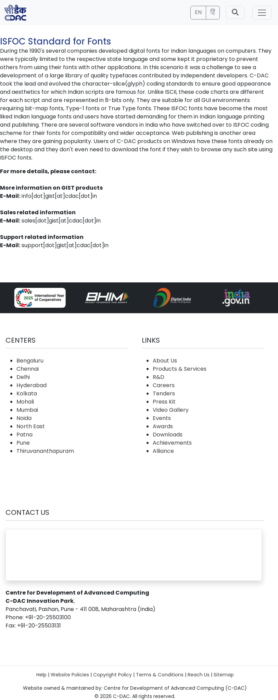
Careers (164, 385)
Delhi (23, 377)
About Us (165, 361)
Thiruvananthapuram (45, 451)
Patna (24, 434)
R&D (158, 377)
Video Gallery (171, 410)
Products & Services (179, 369)
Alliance (163, 451)
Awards (163, 426)
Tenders (164, 393)
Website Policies (70, 674)
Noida (23, 418)
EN (198, 12)
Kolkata (26, 393)
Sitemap (224, 674)
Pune (23, 443)
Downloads (167, 434)
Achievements (172, 443)
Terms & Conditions (160, 674)
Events (162, 418)
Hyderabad (31, 385)
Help (41, 674)
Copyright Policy (112, 674)
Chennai (27, 369)
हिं (212, 12)
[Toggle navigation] (261, 13)
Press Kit (164, 402)
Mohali (25, 402)
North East (30, 426)
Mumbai (27, 410)
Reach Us (199, 674)
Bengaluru (29, 361)
